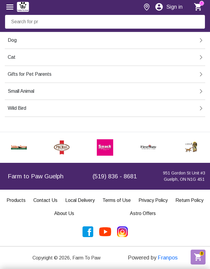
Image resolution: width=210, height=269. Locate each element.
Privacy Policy (153, 200)
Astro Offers (143, 213)
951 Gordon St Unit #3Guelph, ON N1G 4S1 (184, 176)
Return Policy (189, 200)
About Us (64, 213)
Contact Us (45, 200)
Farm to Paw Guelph (35, 176)
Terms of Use (116, 200)
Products (16, 200)
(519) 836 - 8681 (115, 176)
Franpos (168, 258)
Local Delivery (80, 200)
